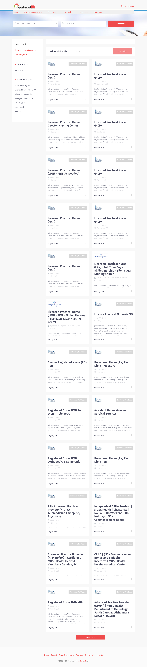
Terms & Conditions (66, 655)
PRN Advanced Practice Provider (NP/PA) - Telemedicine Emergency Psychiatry (64, 511)
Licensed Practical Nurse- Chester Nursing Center (64, 124)
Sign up (131, 6)
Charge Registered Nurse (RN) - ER (67, 364)
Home (46, 655)
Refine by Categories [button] (25, 80)
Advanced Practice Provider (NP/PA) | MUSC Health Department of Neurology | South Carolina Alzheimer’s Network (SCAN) (112, 609)
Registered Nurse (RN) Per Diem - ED (111, 460)
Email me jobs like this (58, 51)
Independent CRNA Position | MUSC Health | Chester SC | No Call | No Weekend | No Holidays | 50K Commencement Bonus (113, 513)
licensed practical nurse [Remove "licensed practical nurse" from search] (24, 50)
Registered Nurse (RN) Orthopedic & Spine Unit (64, 460)
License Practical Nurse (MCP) (113, 314)
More (17, 111)
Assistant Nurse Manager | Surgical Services (111, 412)
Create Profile (90, 655)
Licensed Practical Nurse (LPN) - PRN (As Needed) (64, 172)
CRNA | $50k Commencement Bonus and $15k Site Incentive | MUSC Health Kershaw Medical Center (113, 559)
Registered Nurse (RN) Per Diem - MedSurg (111, 364)
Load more (90, 637)
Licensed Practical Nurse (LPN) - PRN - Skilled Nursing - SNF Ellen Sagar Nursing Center (66, 317)
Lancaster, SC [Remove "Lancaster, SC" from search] (20, 55)
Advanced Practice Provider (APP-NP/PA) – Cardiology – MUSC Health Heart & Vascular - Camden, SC (65, 559)
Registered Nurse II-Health (65, 602)
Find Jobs (121, 23)
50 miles (18, 71)
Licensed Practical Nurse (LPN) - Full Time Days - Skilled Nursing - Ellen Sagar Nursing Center (112, 269)
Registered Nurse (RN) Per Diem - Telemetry (65, 412)
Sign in (123, 6)
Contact (54, 655)
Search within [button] (22, 65)
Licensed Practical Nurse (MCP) (64, 76)
